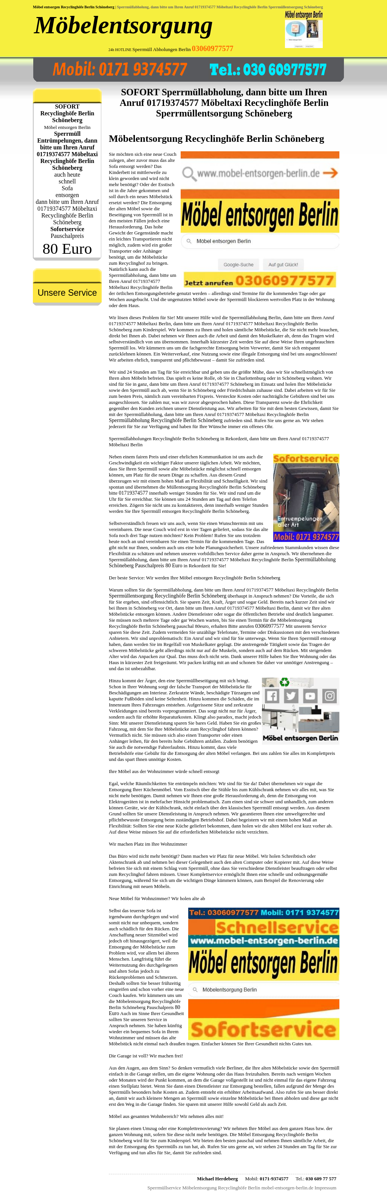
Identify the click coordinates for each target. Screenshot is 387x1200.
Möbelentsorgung (123, 25)
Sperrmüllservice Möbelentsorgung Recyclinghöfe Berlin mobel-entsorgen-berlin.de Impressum (241, 1188)
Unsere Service (67, 293)
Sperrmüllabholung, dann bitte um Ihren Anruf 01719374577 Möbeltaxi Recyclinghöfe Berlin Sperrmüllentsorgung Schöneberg (220, 7)
